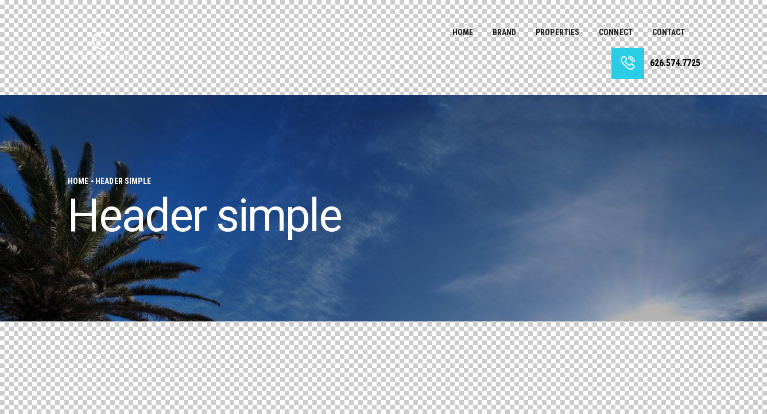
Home (78, 181)
